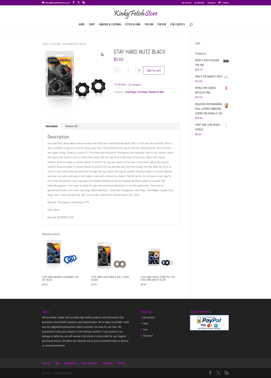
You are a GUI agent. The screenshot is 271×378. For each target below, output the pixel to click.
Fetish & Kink (133, 24)
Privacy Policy (70, 363)
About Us (46, 363)
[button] (102, 55)
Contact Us (107, 363)
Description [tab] (52, 126)
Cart (145, 329)
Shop (92, 24)
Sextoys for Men (156, 92)
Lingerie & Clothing (110, 24)
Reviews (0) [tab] (71, 126)
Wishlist (121, 363)
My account (186, 3)
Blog (57, 363)
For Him (149, 24)
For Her (161, 24)
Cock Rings (130, 92)
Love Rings (55, 44)
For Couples (177, 24)
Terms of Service (89, 363)
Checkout (211, 3)
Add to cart (154, 70)
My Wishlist (199, 3)
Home (82, 24)
